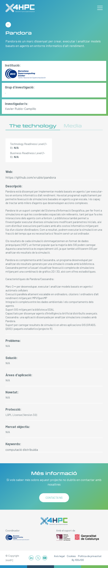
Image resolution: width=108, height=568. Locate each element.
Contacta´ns (54, 497)
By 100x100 (78, 559)
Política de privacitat (90, 556)
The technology (32, 126)
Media (73, 126)
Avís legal (59, 556)
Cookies (71, 556)
